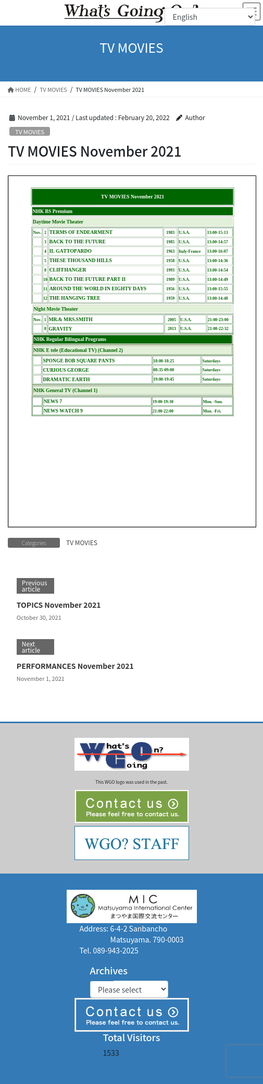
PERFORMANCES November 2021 (75, 666)
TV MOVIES (29, 131)
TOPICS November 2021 (59, 604)
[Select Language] (210, 17)
